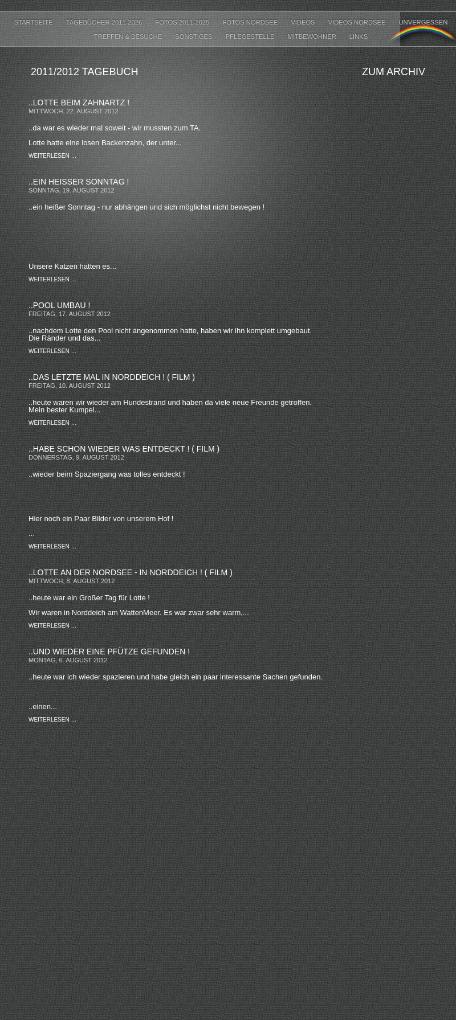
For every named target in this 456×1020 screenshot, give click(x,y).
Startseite (34, 22)
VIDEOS (303, 22)
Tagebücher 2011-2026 (105, 22)
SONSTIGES (194, 36)
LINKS (358, 36)
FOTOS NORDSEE (250, 22)
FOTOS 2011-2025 (183, 22)
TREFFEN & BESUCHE (129, 36)
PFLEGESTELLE (251, 36)
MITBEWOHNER (313, 36)
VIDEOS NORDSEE (358, 22)
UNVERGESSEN (423, 22)
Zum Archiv (393, 71)
